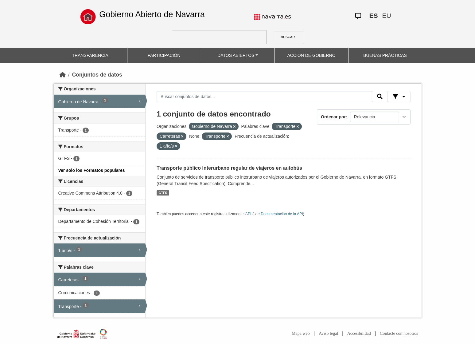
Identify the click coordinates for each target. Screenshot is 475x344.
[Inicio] (63, 75)
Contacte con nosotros (399, 333)
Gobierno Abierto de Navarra (152, 14)
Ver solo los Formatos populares (91, 170)
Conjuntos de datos (97, 75)
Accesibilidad (359, 333)
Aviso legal (328, 333)
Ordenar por (333, 116)
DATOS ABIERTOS (235, 55)
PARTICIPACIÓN (164, 55)
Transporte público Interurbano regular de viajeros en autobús (229, 168)
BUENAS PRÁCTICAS (385, 55)
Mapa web (301, 333)
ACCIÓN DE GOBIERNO (311, 55)
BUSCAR (288, 37)
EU (386, 15)
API (248, 214)
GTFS (162, 193)
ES (373, 15)
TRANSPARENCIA (90, 55)
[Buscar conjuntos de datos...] (264, 96)
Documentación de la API (282, 214)
